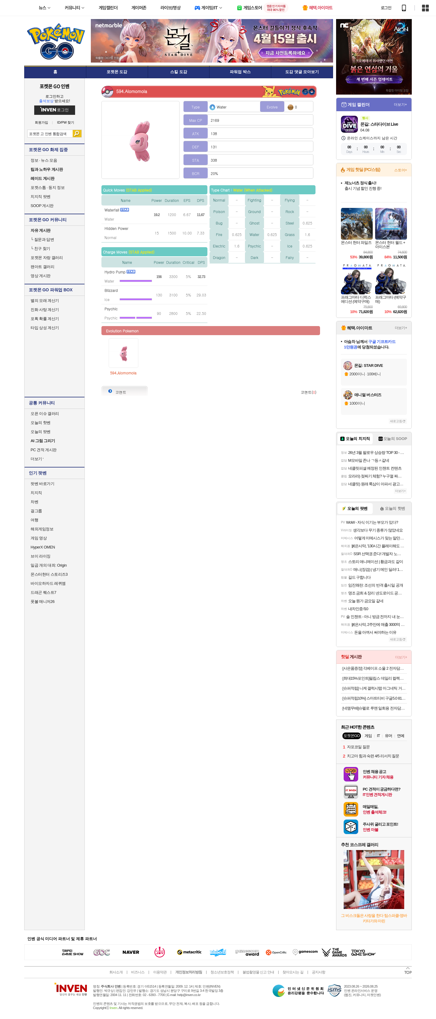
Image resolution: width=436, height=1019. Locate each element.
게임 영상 (39, 538)
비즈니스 (137, 972)
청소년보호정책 (222, 972)
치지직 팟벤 (41, 197)
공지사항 (318, 972)
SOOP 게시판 (42, 206)
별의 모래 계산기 (45, 300)
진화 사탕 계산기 (45, 310)
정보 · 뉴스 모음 (44, 160)
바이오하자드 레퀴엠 (48, 583)
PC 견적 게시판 (44, 450)
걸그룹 (36, 511)
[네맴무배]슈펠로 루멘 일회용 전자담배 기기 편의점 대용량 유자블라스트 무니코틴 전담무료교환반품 (374, 708)
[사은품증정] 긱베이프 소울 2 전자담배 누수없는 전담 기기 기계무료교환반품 (374, 668)
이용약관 (160, 972)
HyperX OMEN (43, 547)
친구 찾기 (40, 249)
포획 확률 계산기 (45, 319)
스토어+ (400, 170)
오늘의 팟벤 (41, 432)
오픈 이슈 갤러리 (45, 414)
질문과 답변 (42, 239)
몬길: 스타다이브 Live (379, 124)
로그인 (386, 7)
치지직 (36, 493)
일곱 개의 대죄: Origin (49, 565)
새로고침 (396, 421)
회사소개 (116, 972)
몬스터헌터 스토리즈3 (49, 574)
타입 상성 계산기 (45, 328)
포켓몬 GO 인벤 (55, 86)
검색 (77, 133)
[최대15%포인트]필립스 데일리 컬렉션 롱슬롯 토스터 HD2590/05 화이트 (374, 678)
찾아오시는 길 (292, 972)
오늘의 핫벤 (41, 423)
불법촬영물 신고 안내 (258, 972)
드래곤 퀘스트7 (43, 592)
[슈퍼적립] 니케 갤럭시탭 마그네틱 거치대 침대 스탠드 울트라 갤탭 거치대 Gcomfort (374, 688)
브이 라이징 (41, 556)
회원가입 (41, 122)
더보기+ (400, 104)
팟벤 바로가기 (42, 484)
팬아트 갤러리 (42, 267)
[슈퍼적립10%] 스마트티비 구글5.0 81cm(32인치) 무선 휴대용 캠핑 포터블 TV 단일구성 (374, 698)
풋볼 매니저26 (42, 601)
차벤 (34, 502)
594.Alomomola (123, 372)
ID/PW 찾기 (65, 122)
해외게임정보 (42, 529)
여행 (34, 520)
